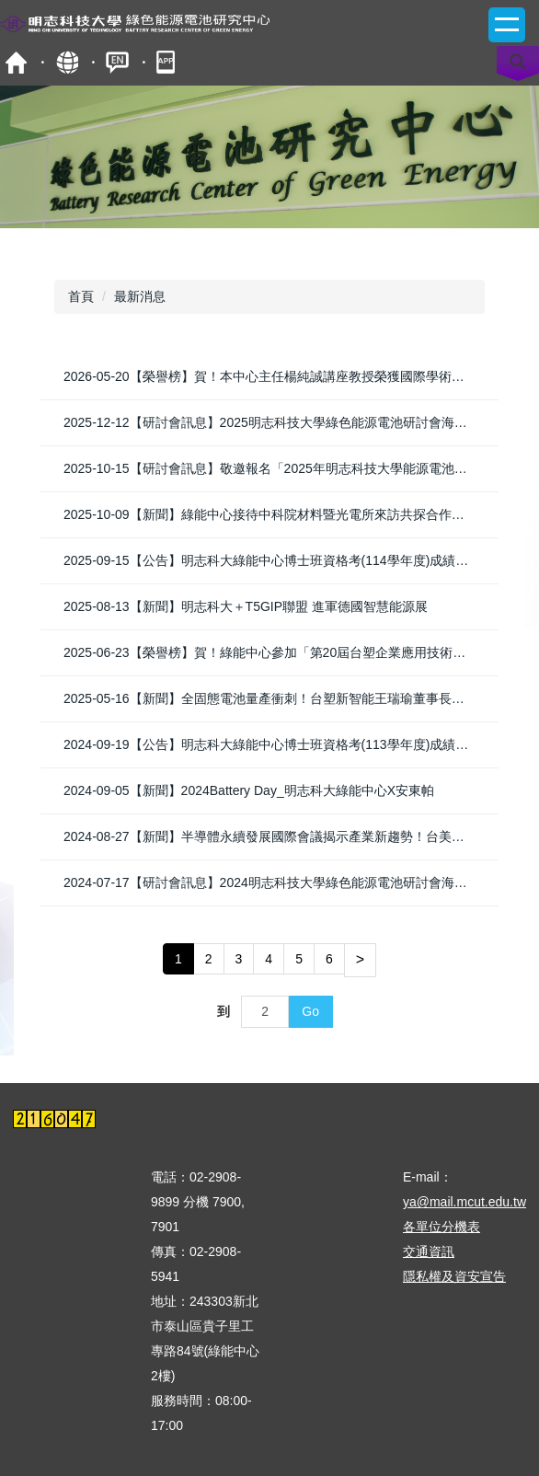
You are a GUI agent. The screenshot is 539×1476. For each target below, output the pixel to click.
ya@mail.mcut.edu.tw (464, 1201)
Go (310, 1011)
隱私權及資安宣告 (454, 1276)
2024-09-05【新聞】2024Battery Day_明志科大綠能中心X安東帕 (248, 790)
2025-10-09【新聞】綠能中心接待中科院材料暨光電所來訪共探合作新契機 (276, 514)
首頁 (16, 62)
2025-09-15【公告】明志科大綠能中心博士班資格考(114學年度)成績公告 (272, 560)
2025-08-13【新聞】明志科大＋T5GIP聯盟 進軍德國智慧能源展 (245, 606)
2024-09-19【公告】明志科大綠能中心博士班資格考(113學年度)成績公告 (272, 744)
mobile (167, 62)
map (66, 62)
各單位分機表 (441, 1226)
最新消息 (140, 296)
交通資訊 (428, 1251)
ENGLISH (117, 62)
